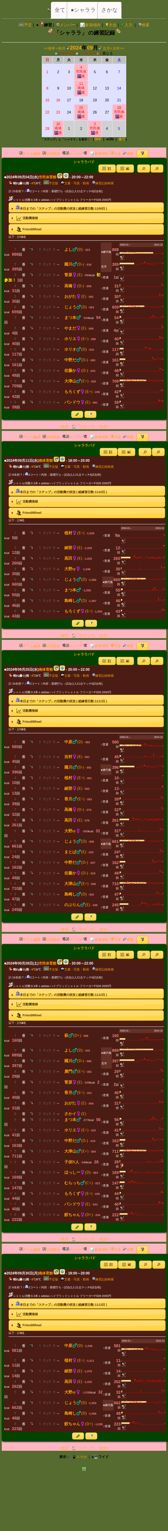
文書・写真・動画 (75, 183)
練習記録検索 (103, 183)
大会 (111, 25)
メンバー (66, 25)
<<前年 (49, 48)
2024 (76, 48)
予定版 (51, 183)
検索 (143, 25)
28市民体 (119, 112)
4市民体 (81, 71)
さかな (109, 10)
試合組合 (51, 153)
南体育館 (46, 460)
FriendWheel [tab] (25, 229)
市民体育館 (47, 177)
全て (60, 10)
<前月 (60, 48)
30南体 (58, 128)
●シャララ (83, 10)
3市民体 (95, 128)
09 (90, 48)
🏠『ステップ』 (84, 426)
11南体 (81, 88)
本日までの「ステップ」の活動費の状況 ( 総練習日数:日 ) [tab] (58, 207)
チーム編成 (29, 153)
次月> (107, 48)
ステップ (68, 53)
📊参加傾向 (90, 25)
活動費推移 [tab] (24, 218)
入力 (126, 25)
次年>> (118, 48)
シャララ (89, 53)
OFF (97, 139)
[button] (143, 168)
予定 (25, 25)
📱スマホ (79, 1457)
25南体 (81, 112)
